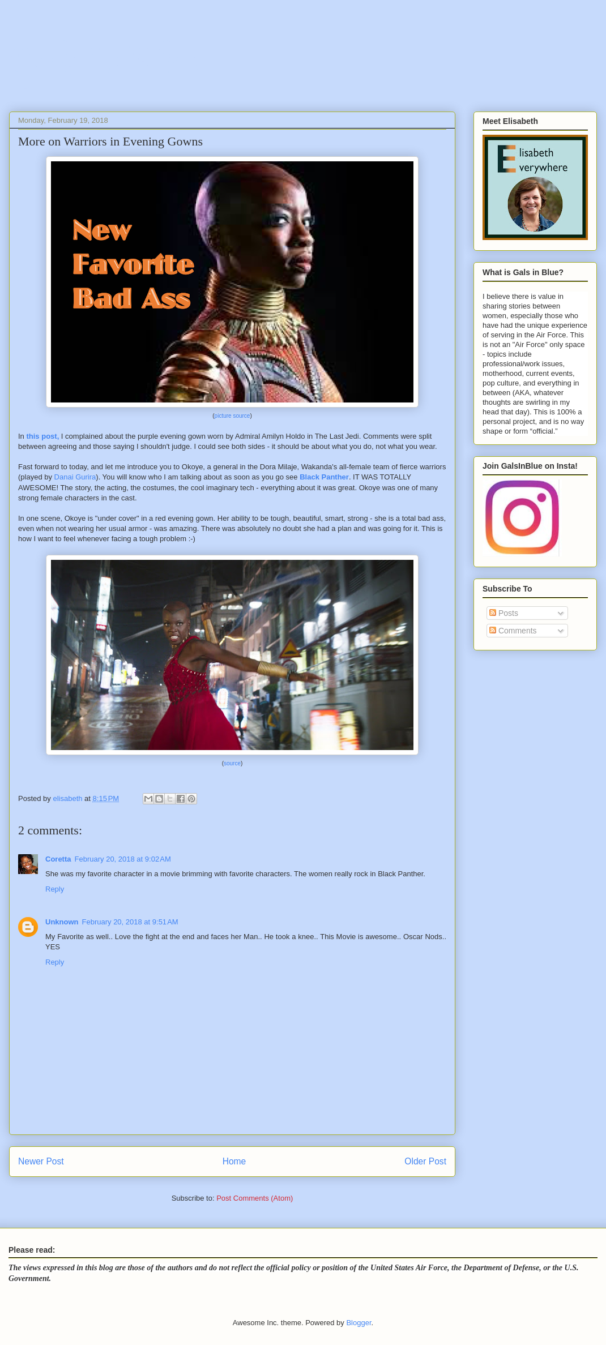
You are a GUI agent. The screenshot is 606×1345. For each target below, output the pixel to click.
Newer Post (41, 1161)
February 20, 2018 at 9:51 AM (130, 922)
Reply (54, 889)
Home (234, 1161)
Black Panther (324, 477)
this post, (42, 436)
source (232, 763)
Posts (503, 613)
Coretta (58, 859)
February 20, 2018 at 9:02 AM (123, 859)
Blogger (358, 1322)
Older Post (425, 1161)
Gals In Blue (102, 59)
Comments (513, 630)
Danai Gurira (75, 477)
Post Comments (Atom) (254, 1198)
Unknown (62, 922)
